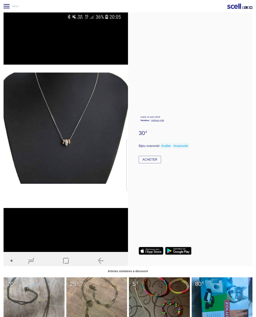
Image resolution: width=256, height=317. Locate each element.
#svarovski (180, 146)
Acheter (149, 159)
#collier (166, 146)
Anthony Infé (157, 120)
